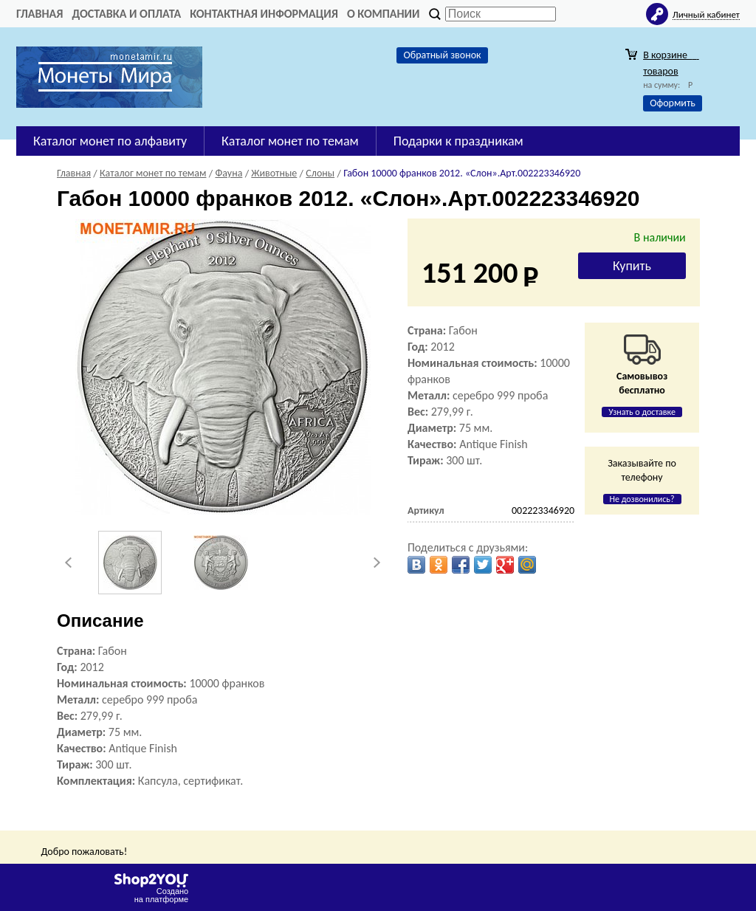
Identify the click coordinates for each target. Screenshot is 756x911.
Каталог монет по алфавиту (110, 141)
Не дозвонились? (642, 499)
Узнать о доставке (642, 412)
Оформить (672, 103)
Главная (39, 14)
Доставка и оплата (126, 14)
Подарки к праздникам (458, 141)
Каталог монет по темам (290, 141)
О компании (383, 14)
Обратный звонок (442, 55)
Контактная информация (264, 14)
